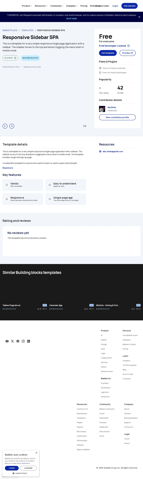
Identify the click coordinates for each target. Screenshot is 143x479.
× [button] (36, 453)
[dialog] (20, 463)
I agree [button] (12, 468)
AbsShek (112, 107)
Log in (115, 6)
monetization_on (100, 68)
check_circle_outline (6, 184)
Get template (107, 53)
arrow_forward (12, 126)
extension (100, 72)
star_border (43, 309)
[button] (21, 473)
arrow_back (5, 126)
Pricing (83, 6)
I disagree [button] (28, 468)
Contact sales (102, 6)
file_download (38, 309)
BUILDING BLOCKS (9, 309)
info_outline (15, 58)
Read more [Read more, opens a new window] (26, 463)
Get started (129, 6)
